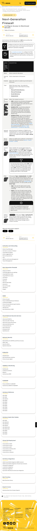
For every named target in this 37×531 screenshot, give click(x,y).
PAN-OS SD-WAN (7, 282)
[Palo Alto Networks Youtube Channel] (14, 524)
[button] (36, 424)
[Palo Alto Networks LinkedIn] (8, 524)
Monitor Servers (26, 10)
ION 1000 (5, 395)
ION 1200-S (5, 398)
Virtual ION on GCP (7, 447)
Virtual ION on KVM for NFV (9, 448)
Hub (4, 257)
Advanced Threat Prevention (9, 322)
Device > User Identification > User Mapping (12, 10)
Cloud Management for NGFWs (10, 272)
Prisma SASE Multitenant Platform (11, 300)
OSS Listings (6, 518)
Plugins (4, 289)
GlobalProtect (6, 355)
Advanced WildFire (7, 319)
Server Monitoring (13, 153)
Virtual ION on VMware (8, 452)
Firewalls (5, 279)
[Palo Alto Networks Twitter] (11, 524)
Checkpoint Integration (8, 465)
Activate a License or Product (9, 250)
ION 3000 (5, 402)
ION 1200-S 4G (6, 427)
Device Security (6, 327)
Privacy (27, 511)
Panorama (5, 284)
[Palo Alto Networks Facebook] (4, 524)
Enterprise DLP (6, 329)
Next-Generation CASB (8, 309)
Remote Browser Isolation (9, 357)
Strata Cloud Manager (8, 249)
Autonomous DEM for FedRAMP (10, 385)
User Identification (22, 8)
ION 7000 (5, 407)
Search (5, 514)
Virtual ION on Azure (7, 445)
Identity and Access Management (10, 259)
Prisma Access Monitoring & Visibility (11, 304)
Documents (28, 515)
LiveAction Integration (8, 467)
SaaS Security (6, 330)
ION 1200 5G (5, 423)
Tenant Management (7, 260)
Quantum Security (7, 345)
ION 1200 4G (6, 422)
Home (3, 8)
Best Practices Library (8, 480)
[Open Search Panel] (21, 3)
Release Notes (6, 512)
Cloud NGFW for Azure (8, 275)
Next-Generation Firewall (11, 8)
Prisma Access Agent (8, 359)
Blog (4, 515)
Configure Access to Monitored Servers (11, 11)
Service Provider (6, 285)
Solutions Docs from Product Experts (11, 490)
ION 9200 (5, 410)
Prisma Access (6, 299)
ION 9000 (5, 408)
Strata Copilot (30, 3)
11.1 (4, 495)
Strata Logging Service (8, 254)
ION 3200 (5, 403)
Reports (4, 372)
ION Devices (5, 307)
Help (23, 495)
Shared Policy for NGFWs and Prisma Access (13, 340)
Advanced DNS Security (8, 324)
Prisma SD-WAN (7, 305)
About (16, 511)
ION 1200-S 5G (6, 428)
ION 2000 (5, 400)
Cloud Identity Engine (8, 252)
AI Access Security (7, 325)
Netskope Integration (8, 468)
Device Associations (7, 255)
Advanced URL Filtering (8, 320)
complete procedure (17, 52)
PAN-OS (5, 280)
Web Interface (28, 495)
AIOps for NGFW (7, 270)
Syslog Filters (27, 181)
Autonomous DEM (7, 373)
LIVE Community (19, 515)
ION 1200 (5, 397)
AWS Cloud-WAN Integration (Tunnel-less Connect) (15, 463)
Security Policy (6, 344)
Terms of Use (28, 514)
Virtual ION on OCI (7, 450)
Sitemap (5, 519)
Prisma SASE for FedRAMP (9, 383)
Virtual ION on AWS (7, 443)
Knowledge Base (19, 517)
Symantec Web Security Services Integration (13, 470)
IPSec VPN (5, 342)
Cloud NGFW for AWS (8, 274)
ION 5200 (5, 405)
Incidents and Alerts (7, 370)
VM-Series (5, 287)
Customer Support (19, 514)
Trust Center (28, 512)
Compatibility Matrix (8, 517)
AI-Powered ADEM (7, 302)
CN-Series (5, 277)
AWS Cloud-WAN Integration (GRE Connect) (13, 462)
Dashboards (5, 368)
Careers (16, 512)
